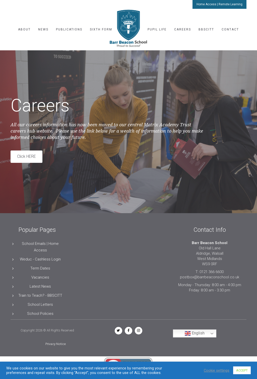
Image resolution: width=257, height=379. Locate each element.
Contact (230, 29)
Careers (182, 29)
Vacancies (40, 277)
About (24, 29)
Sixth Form (101, 29)
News (43, 29)
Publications (69, 29)
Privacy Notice (55, 344)
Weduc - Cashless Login (40, 259)
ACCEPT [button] (242, 370)
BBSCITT (206, 29)
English (195, 333)
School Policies (40, 313)
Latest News (40, 286)
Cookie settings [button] (216, 370)
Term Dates (40, 268)
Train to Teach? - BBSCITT (40, 295)
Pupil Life (157, 29)
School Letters (40, 304)
